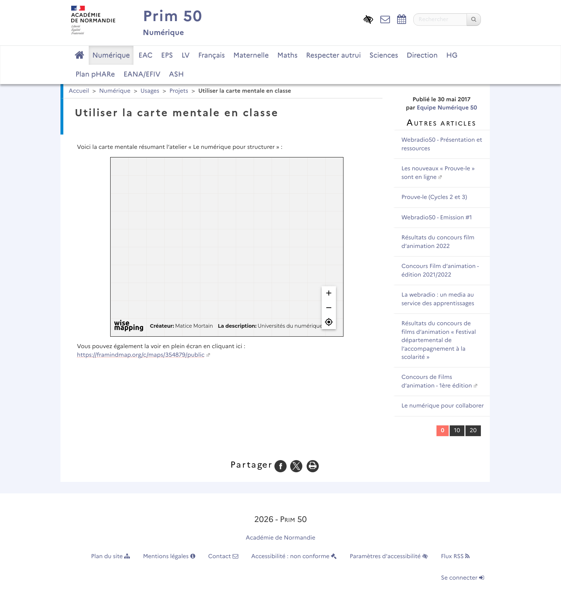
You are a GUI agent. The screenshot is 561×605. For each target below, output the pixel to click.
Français (211, 55)
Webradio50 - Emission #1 (436, 217)
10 (457, 430)
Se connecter (462, 578)
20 (473, 430)
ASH (176, 74)
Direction (422, 55)
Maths (287, 55)
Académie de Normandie (281, 538)
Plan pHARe (95, 74)
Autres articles (441, 122)
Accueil (79, 91)
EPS (167, 55)
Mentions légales (169, 556)
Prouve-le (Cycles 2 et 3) (434, 197)
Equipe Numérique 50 (447, 107)
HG (452, 55)
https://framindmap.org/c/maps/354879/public (141, 355)
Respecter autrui (333, 55)
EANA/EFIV (141, 74)
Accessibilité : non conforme (294, 556)
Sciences (384, 55)
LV (185, 55)
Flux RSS (455, 556)
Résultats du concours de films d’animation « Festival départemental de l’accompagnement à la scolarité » (438, 340)
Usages (150, 91)
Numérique (111, 55)
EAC (145, 55)
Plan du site (110, 556)
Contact (223, 556)
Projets (178, 91)
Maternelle (251, 55)
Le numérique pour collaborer (442, 405)
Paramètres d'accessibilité (389, 556)
